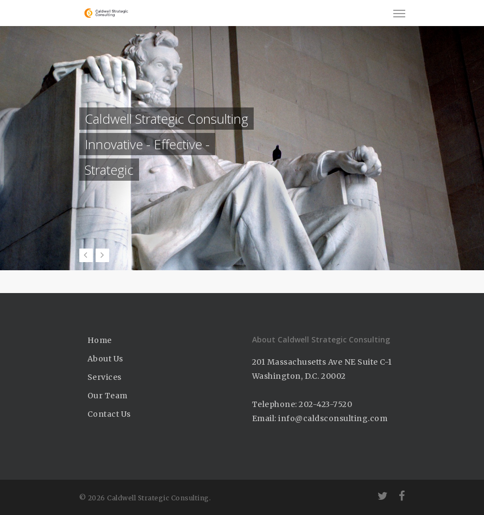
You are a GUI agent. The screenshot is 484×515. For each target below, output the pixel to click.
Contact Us (109, 414)
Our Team (107, 395)
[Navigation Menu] (399, 13)
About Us (105, 359)
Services (104, 377)
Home (99, 340)
